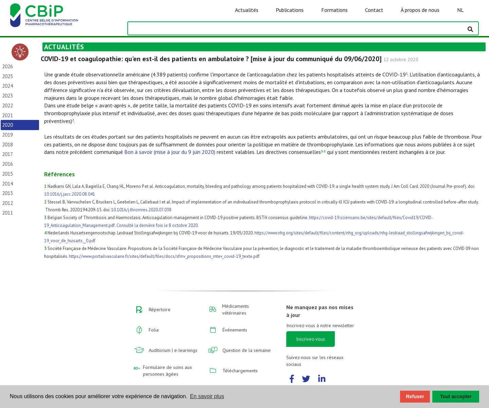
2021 (7, 115)
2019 (7, 134)
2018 (7, 144)
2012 (7, 203)
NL (460, 9)
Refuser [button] (415, 396)
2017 (7, 154)
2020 (7, 125)
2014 (7, 183)
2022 (7, 105)
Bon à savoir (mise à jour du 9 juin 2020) (169, 151)
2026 (7, 66)
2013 (7, 193)
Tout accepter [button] (456, 396)
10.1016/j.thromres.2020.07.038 (141, 210)
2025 (7, 76)
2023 (7, 95)
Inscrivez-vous (310, 339)
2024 (7, 86)
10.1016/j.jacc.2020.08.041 (69, 194)
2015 (7, 174)
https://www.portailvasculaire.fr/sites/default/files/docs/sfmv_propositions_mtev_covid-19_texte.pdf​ (164, 256)
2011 (7, 213)
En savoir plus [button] (207, 396)
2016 (7, 164)
